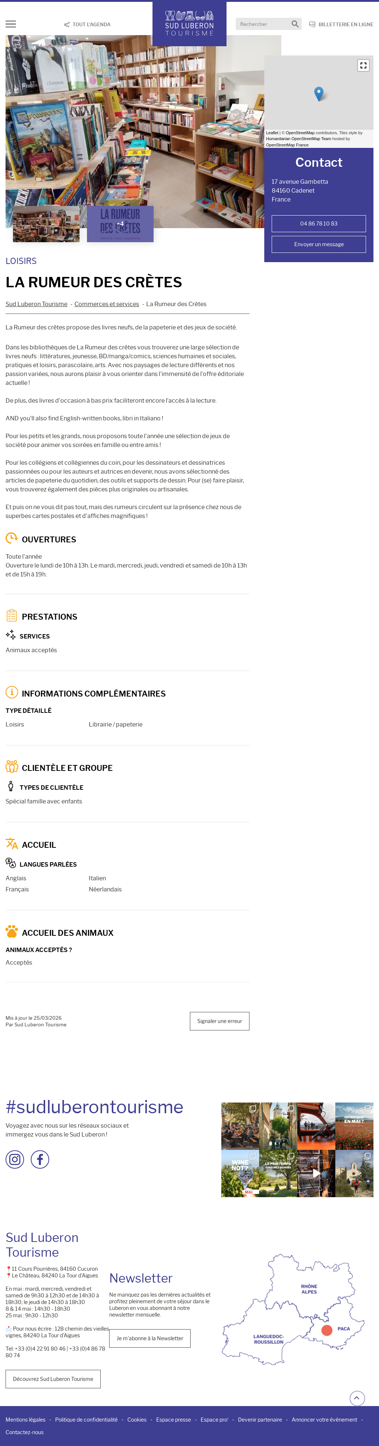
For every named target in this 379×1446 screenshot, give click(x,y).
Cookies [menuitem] (137, 1419)
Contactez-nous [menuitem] (25, 1432)
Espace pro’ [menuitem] (214, 1419)
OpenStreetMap (300, 133)
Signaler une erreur (219, 1021)
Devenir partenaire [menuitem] (260, 1419)
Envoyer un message (319, 244)
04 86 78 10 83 (319, 223)
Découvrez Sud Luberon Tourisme (53, 1379)
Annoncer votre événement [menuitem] (324, 1419)
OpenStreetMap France (287, 145)
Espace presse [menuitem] (173, 1419)
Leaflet (272, 133)
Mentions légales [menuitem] (26, 1419)
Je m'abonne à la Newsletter (150, 1338)
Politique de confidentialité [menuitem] (86, 1419)
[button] (363, 65)
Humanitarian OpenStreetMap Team (298, 138)
